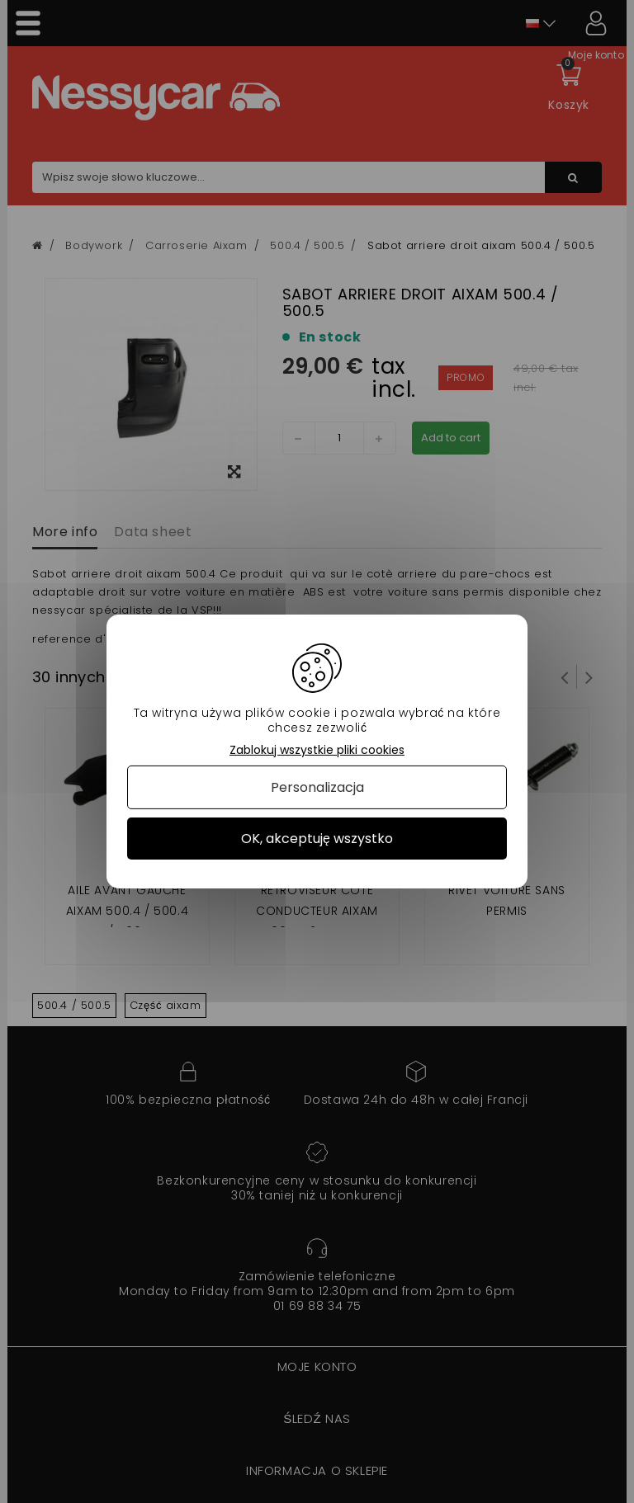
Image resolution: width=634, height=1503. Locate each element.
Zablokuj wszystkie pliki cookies (317, 750)
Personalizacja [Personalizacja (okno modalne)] (317, 787)
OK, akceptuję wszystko (317, 838)
